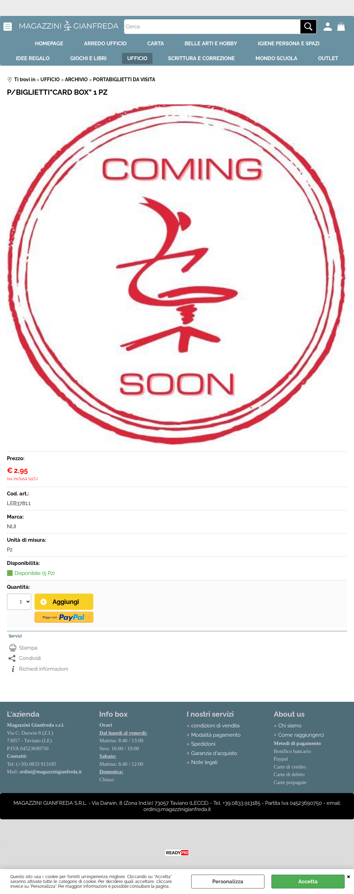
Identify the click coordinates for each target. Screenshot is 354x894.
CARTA (155, 43)
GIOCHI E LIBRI (88, 58)
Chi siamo (289, 726)
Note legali (204, 762)
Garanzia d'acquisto (214, 753)
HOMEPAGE (49, 43)
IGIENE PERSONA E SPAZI (288, 43)
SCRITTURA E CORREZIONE (201, 58)
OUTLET (328, 58)
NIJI (11, 526)
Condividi (30, 658)
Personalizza (227, 881)
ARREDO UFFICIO (105, 43)
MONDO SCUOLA (276, 58)
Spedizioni (203, 744)
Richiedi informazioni (43, 669)
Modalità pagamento (216, 735)
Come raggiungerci (301, 735)
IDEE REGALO (32, 58)
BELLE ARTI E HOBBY (211, 43)
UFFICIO (137, 58)
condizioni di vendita (215, 726)
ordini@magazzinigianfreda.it (50, 771)
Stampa (28, 648)
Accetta (308, 881)
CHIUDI (349, 876)
